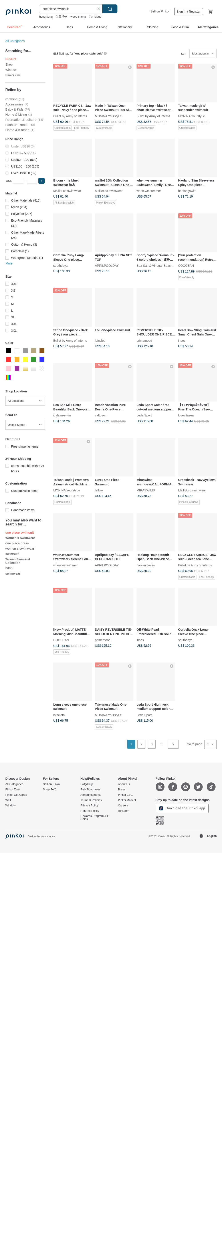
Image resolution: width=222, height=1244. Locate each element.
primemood (144, 340)
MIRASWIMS (146, 490)
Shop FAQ (49, 789)
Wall (8, 800)
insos (182, 340)
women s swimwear (19, 548)
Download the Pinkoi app (182, 808)
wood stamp (78, 16)
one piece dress (17, 543)
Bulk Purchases (90, 789)
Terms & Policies (91, 800)
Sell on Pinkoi (160, 11)
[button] (41, 181)
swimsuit (12, 554)
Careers (123, 805)
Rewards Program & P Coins (94, 817)
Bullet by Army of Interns (70, 116)
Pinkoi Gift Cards (16, 794)
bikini (9, 568)
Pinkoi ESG (125, 794)
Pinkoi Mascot (127, 800)
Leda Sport (144, 415)
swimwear (12, 573)
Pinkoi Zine (13, 75)
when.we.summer (149, 191)
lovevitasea (186, 415)
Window (10, 70)
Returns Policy (89, 810)
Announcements (90, 794)
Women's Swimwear (20, 538)
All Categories (15, 41)
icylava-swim (62, 415)
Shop (9, 64)
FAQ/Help (86, 784)
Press (121, 789)
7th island (95, 16)
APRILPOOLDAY (107, 265)
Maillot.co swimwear (67, 191)
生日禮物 (61, 16)
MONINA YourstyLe (108, 116)
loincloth (100, 340)
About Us (124, 784)
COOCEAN (186, 265)
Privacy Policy (89, 805)
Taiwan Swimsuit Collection (17, 561)
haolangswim (187, 191)
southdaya (60, 265)
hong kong (46, 16)
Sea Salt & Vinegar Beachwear (158, 265)
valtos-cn (101, 415)
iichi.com (123, 810)
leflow (99, 490)
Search (110, 9)
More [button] (9, 263)
